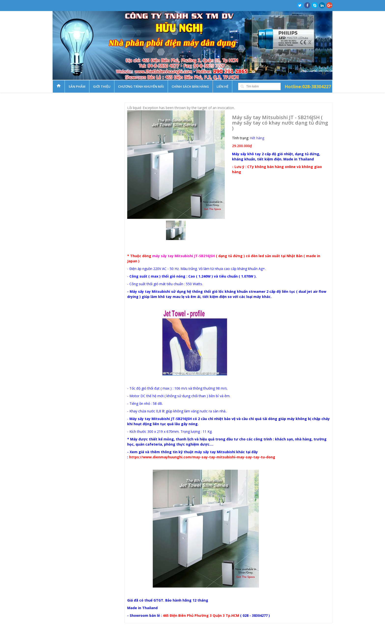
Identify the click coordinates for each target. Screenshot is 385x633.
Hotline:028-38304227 (308, 86)
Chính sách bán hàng (190, 86)
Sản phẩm (77, 86)
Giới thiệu (101, 86)
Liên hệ (222, 86)
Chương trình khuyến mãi (141, 86)
